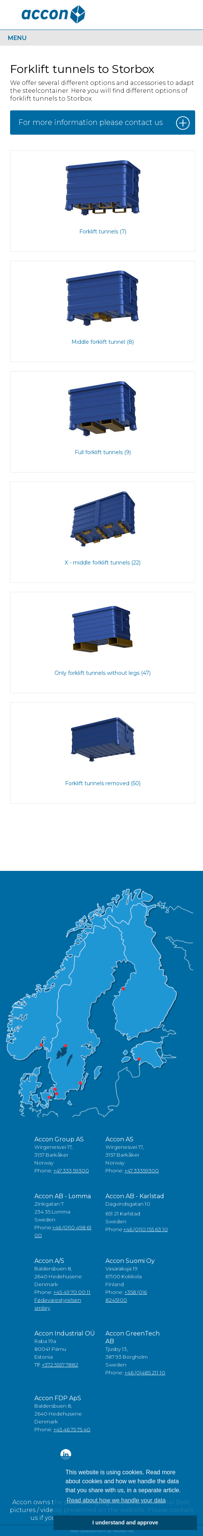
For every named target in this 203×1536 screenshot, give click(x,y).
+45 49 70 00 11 (71, 1292)
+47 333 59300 (71, 1171)
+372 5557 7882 (60, 1365)
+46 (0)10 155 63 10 (145, 1229)
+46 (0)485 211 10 (144, 1373)
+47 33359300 (141, 1171)
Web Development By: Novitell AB (101, 1531)
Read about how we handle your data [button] (116, 1500)
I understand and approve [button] (125, 1523)
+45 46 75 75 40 (71, 1429)
